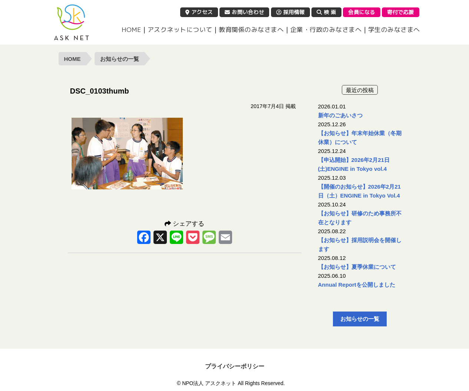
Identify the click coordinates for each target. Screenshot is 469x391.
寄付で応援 (400, 12)
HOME (131, 29)
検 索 (326, 12)
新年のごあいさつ (340, 115)
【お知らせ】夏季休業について (357, 267)
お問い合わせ (244, 12)
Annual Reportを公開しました (356, 284)
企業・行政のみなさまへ (326, 29)
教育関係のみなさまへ (251, 29)
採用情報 (290, 12)
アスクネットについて (180, 29)
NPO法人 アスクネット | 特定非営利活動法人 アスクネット (71, 22)
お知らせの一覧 (119, 59)
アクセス (199, 12)
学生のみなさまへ (394, 29)
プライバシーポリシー (234, 366)
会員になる (361, 12)
